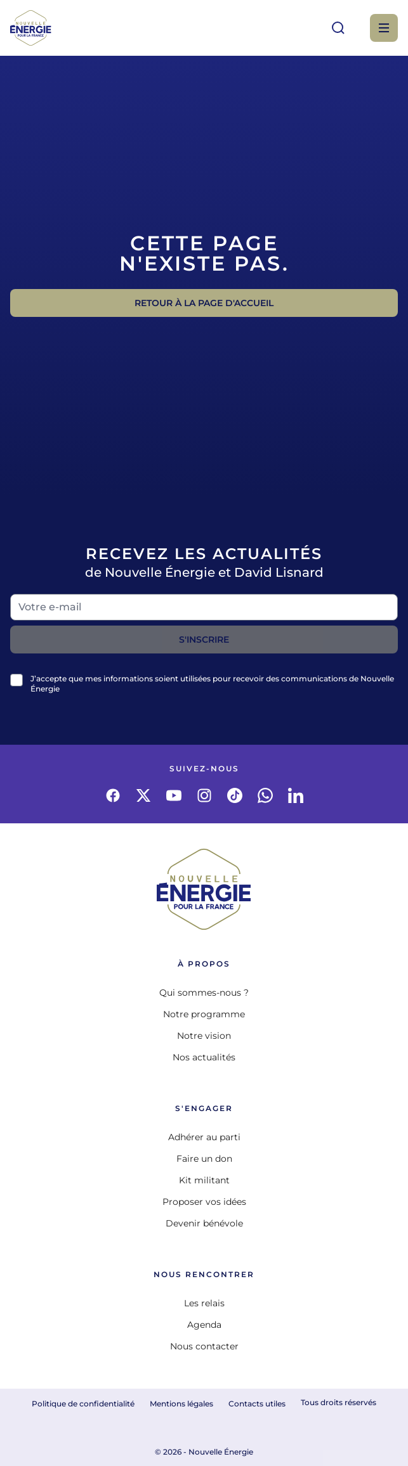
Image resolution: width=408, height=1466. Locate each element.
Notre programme (204, 1014)
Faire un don (204, 1158)
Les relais (204, 1303)
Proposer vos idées (204, 1201)
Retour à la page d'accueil (204, 303)
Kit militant (204, 1180)
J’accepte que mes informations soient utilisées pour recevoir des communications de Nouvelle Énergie (212, 683)
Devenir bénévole (204, 1223)
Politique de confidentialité (83, 1403)
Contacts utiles (257, 1403)
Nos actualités (204, 1057)
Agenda (204, 1324)
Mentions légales (181, 1403)
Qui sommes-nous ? (204, 992)
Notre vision (204, 1035)
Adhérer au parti (204, 1137)
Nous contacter (204, 1346)
